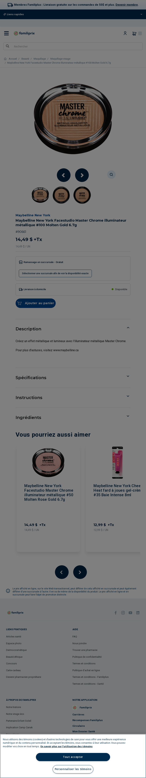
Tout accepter (73, 757)
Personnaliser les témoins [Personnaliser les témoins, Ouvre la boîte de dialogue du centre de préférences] (73, 769)
